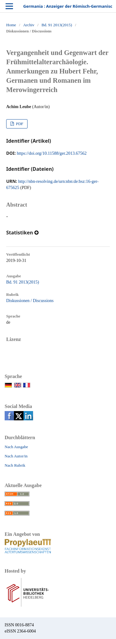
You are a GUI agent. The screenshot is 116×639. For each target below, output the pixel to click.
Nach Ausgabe (16, 446)
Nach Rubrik (15, 465)
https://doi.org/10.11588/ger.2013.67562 (52, 153)
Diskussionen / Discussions (30, 300)
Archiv (28, 25)
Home (11, 25)
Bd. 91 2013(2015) (56, 25)
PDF (19, 123)
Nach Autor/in (16, 456)
